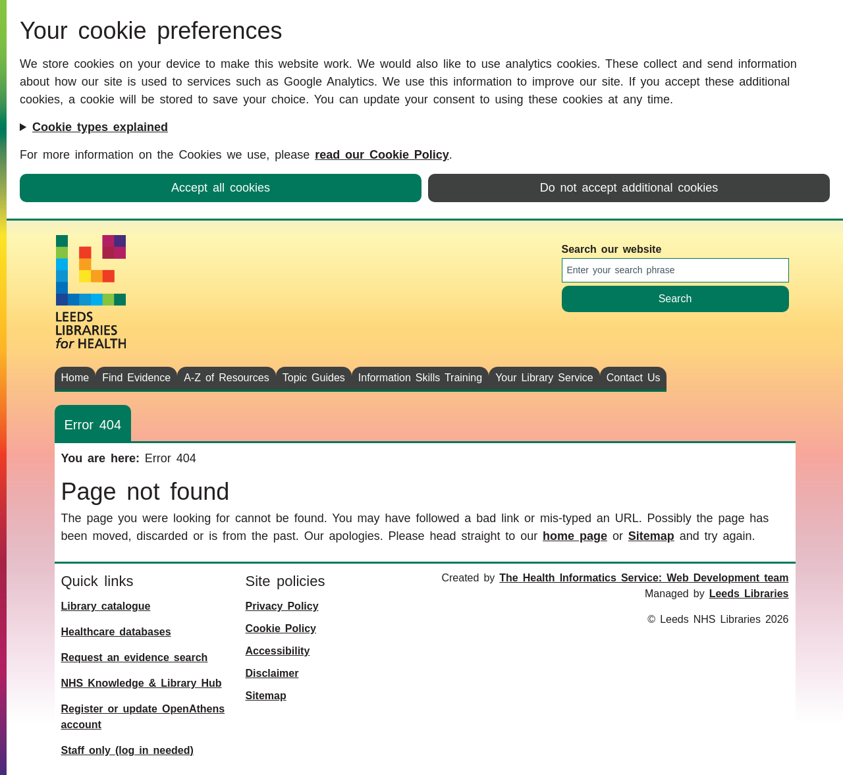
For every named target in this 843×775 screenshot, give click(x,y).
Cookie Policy (281, 628)
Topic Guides (314, 377)
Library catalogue (106, 606)
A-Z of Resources (226, 377)
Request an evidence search (134, 657)
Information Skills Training (420, 377)
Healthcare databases (116, 631)
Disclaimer (272, 673)
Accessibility (278, 650)
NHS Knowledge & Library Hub (141, 683)
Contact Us (634, 377)
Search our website (612, 249)
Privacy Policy (282, 606)
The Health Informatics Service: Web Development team (643, 577)
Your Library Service (544, 377)
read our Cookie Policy (382, 154)
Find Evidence (136, 377)
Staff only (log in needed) (127, 750)
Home (75, 377)
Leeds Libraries (749, 593)
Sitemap (651, 536)
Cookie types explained (100, 127)
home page (575, 536)
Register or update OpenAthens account (143, 716)
